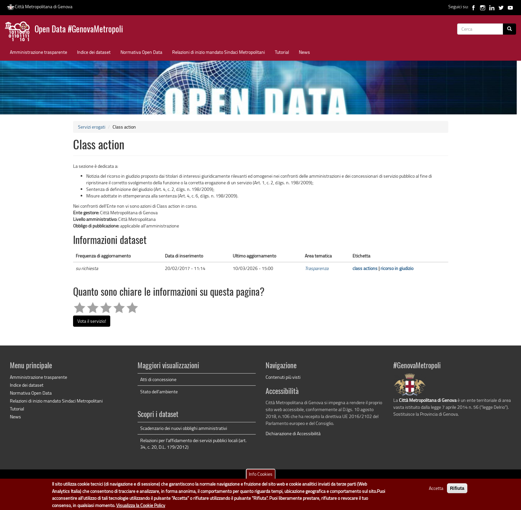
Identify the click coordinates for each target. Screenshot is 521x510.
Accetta (436, 491)
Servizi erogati (91, 127)
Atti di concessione (158, 379)
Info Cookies (261, 476)
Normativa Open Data (141, 52)
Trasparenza (316, 268)
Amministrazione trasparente (38, 52)
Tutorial (282, 52)
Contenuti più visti (283, 377)
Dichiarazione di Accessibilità (293, 433)
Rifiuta (457, 491)
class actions (365, 268)
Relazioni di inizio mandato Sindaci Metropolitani (218, 52)
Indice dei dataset (94, 52)
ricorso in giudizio (396, 268)
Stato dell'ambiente (159, 391)
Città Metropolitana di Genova (39, 6)
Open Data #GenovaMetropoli (79, 30)
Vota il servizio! (91, 321)
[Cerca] (509, 29)
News (304, 52)
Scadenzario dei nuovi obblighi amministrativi (183, 428)
